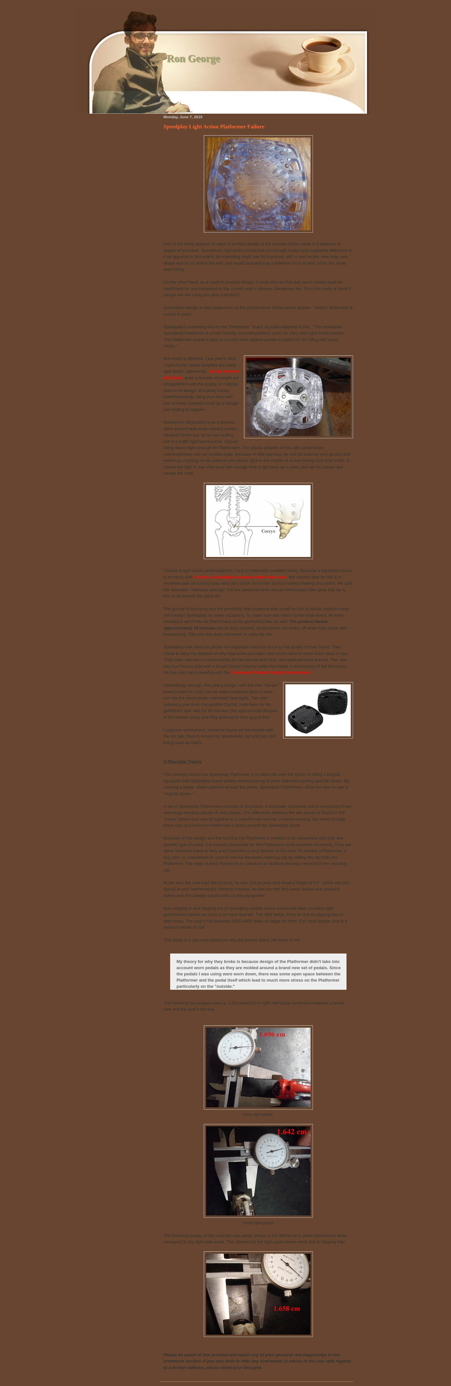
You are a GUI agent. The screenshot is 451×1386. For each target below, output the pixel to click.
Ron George (193, 58)
